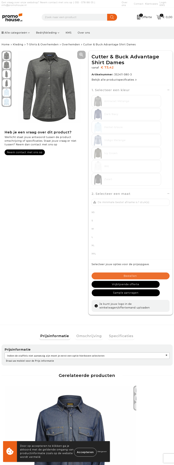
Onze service (100, 429)
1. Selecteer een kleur (111, 90)
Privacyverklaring (146, 422)
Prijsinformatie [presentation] (57, 276)
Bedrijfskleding (46, 32)
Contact (138, 3)
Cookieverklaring (145, 415)
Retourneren (101, 422)
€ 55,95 (100, 373)
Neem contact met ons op (24, 152)
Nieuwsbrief (58, 415)
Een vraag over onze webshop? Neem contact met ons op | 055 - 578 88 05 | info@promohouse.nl (48, 4)
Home (6, 44)
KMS (69, 32)
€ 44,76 (16, 378)
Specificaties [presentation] (118, 276)
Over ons (124, 4)
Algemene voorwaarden (150, 408)
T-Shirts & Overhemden (43, 44)
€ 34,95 (58, 373)
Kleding (18, 44)
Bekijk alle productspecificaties (114, 79)
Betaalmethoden (103, 415)
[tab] (57, 276)
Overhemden (71, 44)
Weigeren (102, 451)
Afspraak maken (60, 422)
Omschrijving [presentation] (89, 276)
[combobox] (74, 17)
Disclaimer (141, 429)
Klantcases (151, 3)
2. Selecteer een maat (111, 141)
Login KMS (163, 4)
